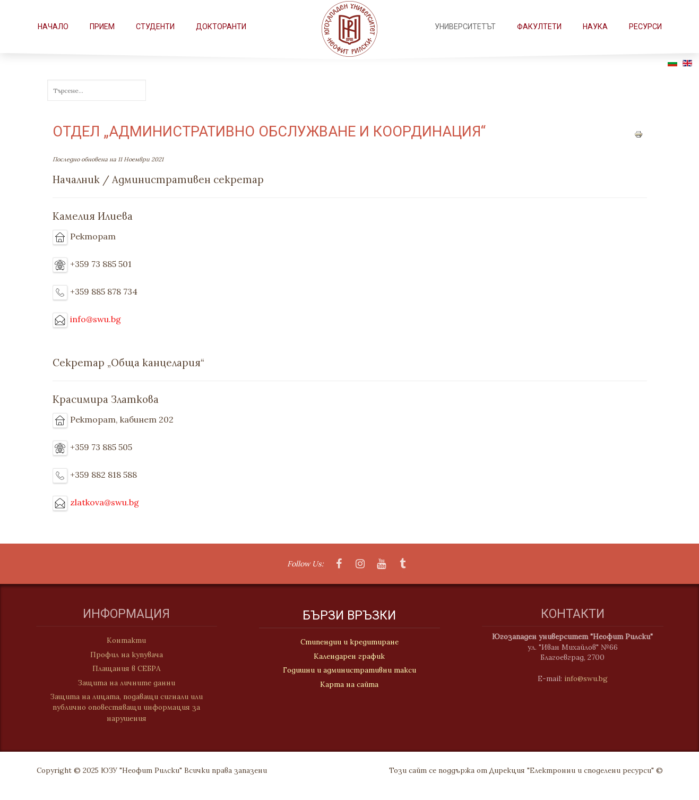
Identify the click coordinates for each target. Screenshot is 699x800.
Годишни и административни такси (349, 671)
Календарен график (349, 657)
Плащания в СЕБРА (121, 668)
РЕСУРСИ (645, 26)
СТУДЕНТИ (155, 26)
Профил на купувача (121, 654)
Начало (53, 26)
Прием (102, 26)
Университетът (465, 26)
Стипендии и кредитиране (349, 643)
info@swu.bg (95, 319)
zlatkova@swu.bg (104, 502)
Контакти (121, 640)
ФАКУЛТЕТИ (539, 26)
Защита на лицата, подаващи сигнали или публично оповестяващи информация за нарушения (121, 707)
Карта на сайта (349, 685)
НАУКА (595, 26)
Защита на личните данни (121, 682)
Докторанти (221, 26)
